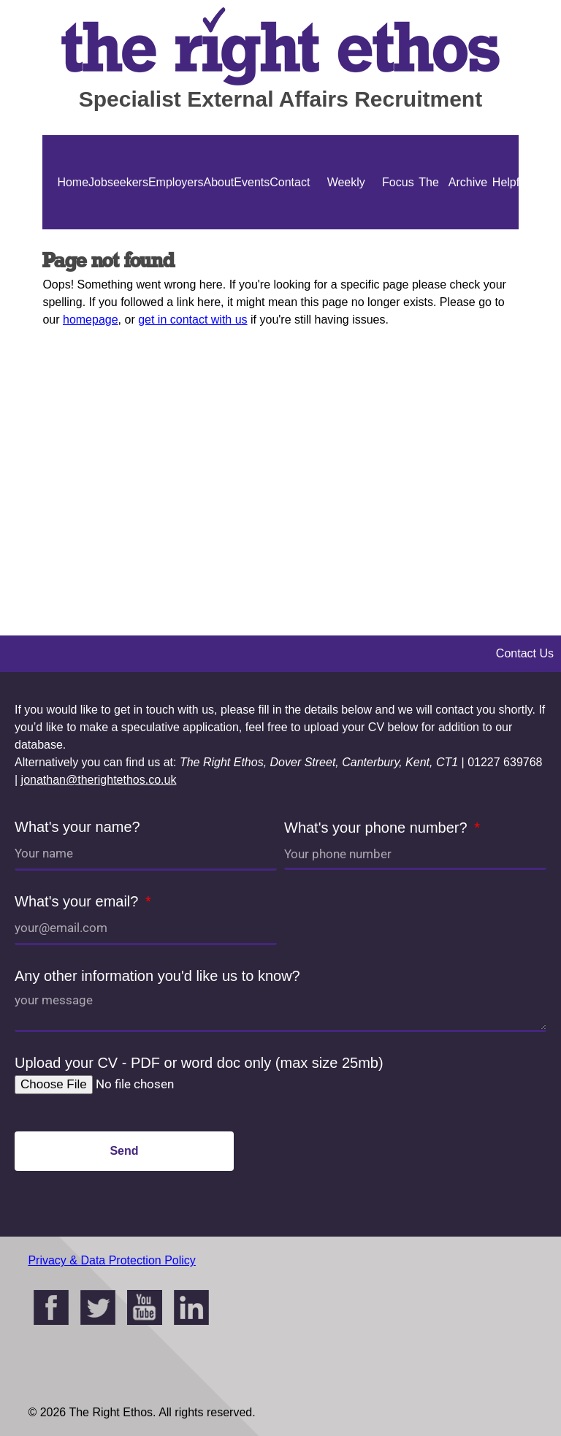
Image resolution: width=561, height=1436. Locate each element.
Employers (176, 182)
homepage (90, 319)
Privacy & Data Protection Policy (111, 1260)
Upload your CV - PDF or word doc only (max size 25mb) (199, 1063)
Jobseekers (118, 182)
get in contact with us (192, 319)
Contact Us (290, 229)
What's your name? (77, 827)
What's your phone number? (377, 828)
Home (72, 182)
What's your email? (78, 901)
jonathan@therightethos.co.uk (99, 780)
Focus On (398, 229)
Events (252, 182)
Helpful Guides (510, 229)
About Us (219, 229)
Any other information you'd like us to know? (157, 976)
